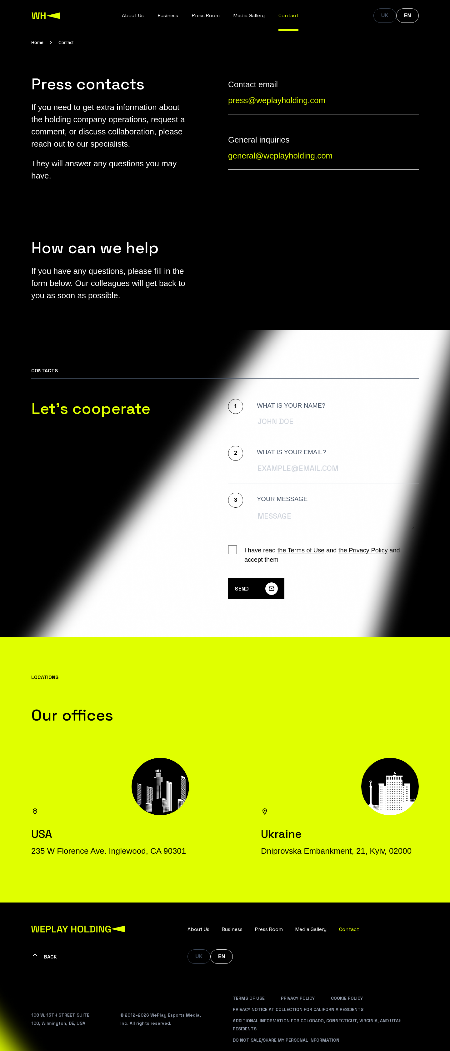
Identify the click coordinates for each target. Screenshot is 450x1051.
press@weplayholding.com (276, 100)
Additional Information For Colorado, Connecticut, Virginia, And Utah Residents (317, 1025)
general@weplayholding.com (280, 155)
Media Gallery (249, 15)
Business (168, 15)
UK (384, 15)
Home (37, 42)
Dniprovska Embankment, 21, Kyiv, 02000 (336, 851)
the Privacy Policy (363, 550)
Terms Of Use (249, 998)
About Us (133, 15)
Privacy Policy (298, 998)
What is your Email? (291, 452)
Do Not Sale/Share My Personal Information (286, 1040)
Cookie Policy (347, 998)
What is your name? (291, 405)
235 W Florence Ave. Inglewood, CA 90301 (108, 851)
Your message (282, 498)
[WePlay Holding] (46, 15)
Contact (288, 15)
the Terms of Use (301, 550)
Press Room (206, 15)
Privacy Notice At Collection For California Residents (298, 1009)
